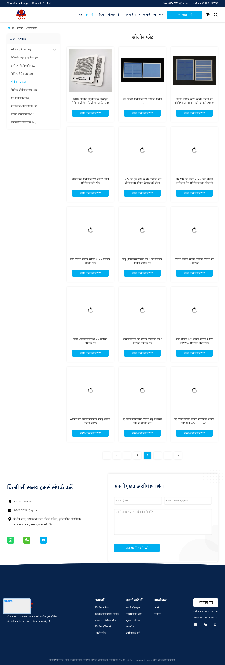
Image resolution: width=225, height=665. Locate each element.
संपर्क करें (144, 14)
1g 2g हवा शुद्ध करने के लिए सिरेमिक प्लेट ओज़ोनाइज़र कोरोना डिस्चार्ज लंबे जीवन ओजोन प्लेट (142, 183)
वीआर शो (113, 14)
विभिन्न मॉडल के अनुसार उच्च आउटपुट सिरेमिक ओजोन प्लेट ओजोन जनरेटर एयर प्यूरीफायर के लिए (90, 103)
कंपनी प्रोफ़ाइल (133, 607)
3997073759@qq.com (25, 510)
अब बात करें (184, 15)
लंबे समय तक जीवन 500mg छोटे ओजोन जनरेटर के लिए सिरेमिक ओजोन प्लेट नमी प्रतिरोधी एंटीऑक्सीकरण (194, 183)
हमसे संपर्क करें (133, 633)
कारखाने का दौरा (134, 614)
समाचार (157, 614)
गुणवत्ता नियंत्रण (133, 620)
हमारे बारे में (129, 14)
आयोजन (158, 14)
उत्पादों (89, 14)
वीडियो (101, 14)
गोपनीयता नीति (56, 660)
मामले (156, 607)
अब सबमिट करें (137, 548)
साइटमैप (130, 626)
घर (80, 14)
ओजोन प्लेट (31, 28)
